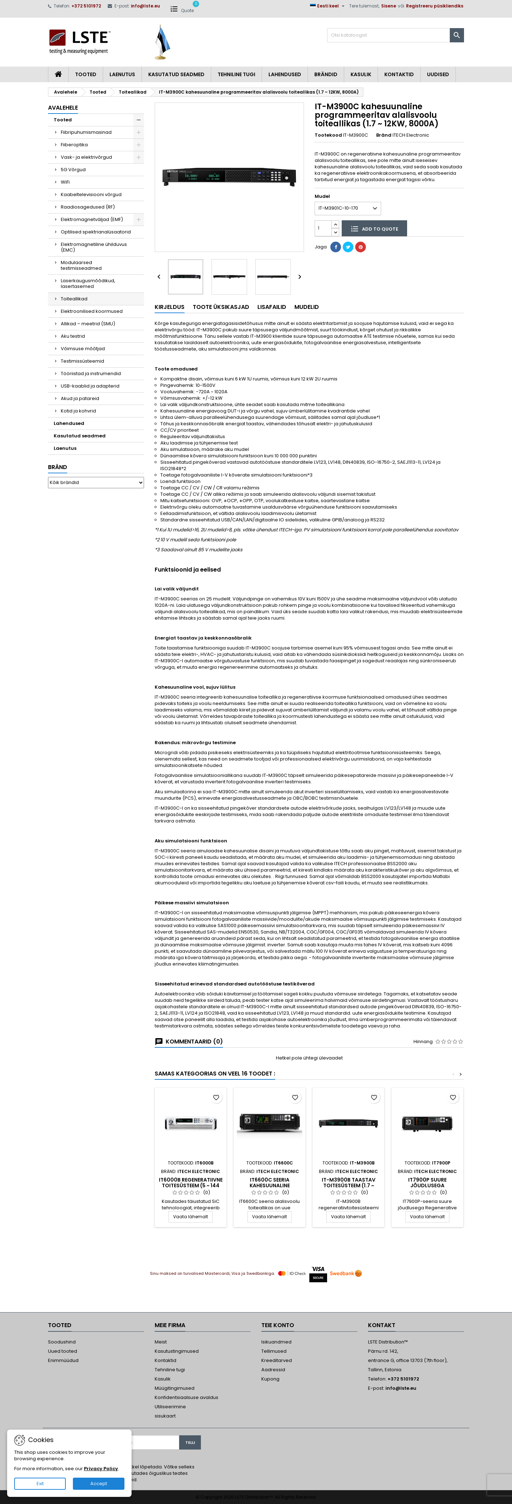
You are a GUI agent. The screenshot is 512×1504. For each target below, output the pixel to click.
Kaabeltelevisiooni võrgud (91, 194)
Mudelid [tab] (306, 307)
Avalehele (63, 108)
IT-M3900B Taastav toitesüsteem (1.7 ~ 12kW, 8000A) (348, 1185)
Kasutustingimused (177, 1351)
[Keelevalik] (328, 6)
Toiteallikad (74, 298)
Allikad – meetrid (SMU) (88, 323)
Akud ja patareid (80, 398)
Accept (98, 1483)
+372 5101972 (86, 6)
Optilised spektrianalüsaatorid (96, 231)
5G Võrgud (73, 169)
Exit (40, 1483)
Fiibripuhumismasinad (86, 132)
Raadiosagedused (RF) (88, 207)
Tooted (85, 74)
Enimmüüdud (63, 1360)
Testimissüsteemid (82, 361)
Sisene (388, 6)
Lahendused (284, 74)
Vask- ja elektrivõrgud (86, 157)
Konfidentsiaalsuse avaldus (186, 1397)
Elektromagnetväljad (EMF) (92, 219)
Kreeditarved (276, 1360)
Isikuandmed (276, 1342)
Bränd (57, 467)
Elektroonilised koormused (92, 311)
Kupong (270, 1379)
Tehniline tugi (236, 74)
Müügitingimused (174, 1388)
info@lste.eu (145, 6)
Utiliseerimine (170, 1406)
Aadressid (273, 1369)
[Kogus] (323, 228)
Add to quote (374, 228)
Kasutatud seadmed (176, 74)
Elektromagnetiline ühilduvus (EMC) (94, 247)
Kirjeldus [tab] (170, 307)
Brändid (325, 74)
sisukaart (165, 1416)
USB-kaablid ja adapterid (90, 386)
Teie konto (277, 1325)
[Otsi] (395, 35)
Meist (161, 1342)
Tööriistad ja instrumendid (91, 373)
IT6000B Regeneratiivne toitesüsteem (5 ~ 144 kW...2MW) (191, 1185)
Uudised (438, 74)
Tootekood (328, 135)
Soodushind (62, 1342)
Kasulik (361, 74)
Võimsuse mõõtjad (83, 348)
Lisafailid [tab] (271, 307)
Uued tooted (62, 1351)
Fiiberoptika (74, 144)
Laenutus (122, 74)
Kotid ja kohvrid (78, 410)
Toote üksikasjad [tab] (221, 307)
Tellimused (274, 1351)
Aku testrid (73, 336)
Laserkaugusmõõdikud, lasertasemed (88, 283)
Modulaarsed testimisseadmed (81, 265)
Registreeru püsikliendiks (434, 6)
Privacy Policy (101, 1468)
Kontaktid (399, 74)
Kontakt (381, 1325)
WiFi (65, 182)
